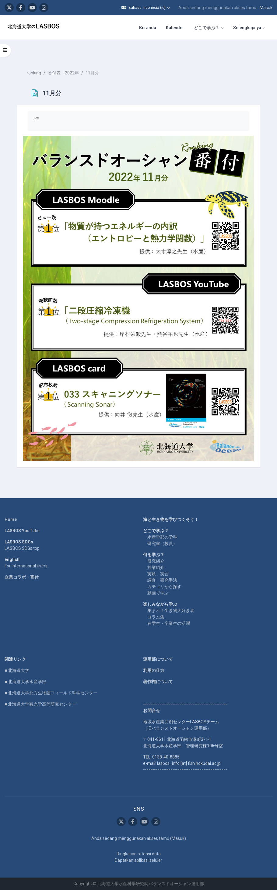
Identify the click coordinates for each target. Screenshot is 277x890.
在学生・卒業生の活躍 (168, 623)
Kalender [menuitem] (175, 27)
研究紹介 (155, 561)
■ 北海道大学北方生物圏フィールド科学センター (51, 692)
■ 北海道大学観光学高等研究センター (40, 704)
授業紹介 (155, 567)
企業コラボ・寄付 (22, 577)
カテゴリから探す (164, 586)
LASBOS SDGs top (22, 548)
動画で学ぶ (158, 592)
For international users (26, 565)
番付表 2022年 (63, 72)
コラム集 (155, 616)
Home (11, 519)
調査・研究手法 (162, 580)
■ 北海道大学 (17, 670)
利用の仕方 (153, 670)
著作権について (158, 681)
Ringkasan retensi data (139, 853)
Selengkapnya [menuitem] (247, 27)
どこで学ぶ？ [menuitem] (206, 27)
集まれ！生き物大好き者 (170, 610)
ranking (34, 72)
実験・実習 (158, 573)
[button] (145, 8)
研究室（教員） (162, 543)
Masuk (266, 7)
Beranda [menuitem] (147, 27)
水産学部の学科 (162, 537)
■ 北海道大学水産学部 (25, 681)
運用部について (158, 659)
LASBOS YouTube (22, 530)
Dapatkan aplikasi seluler (138, 860)
